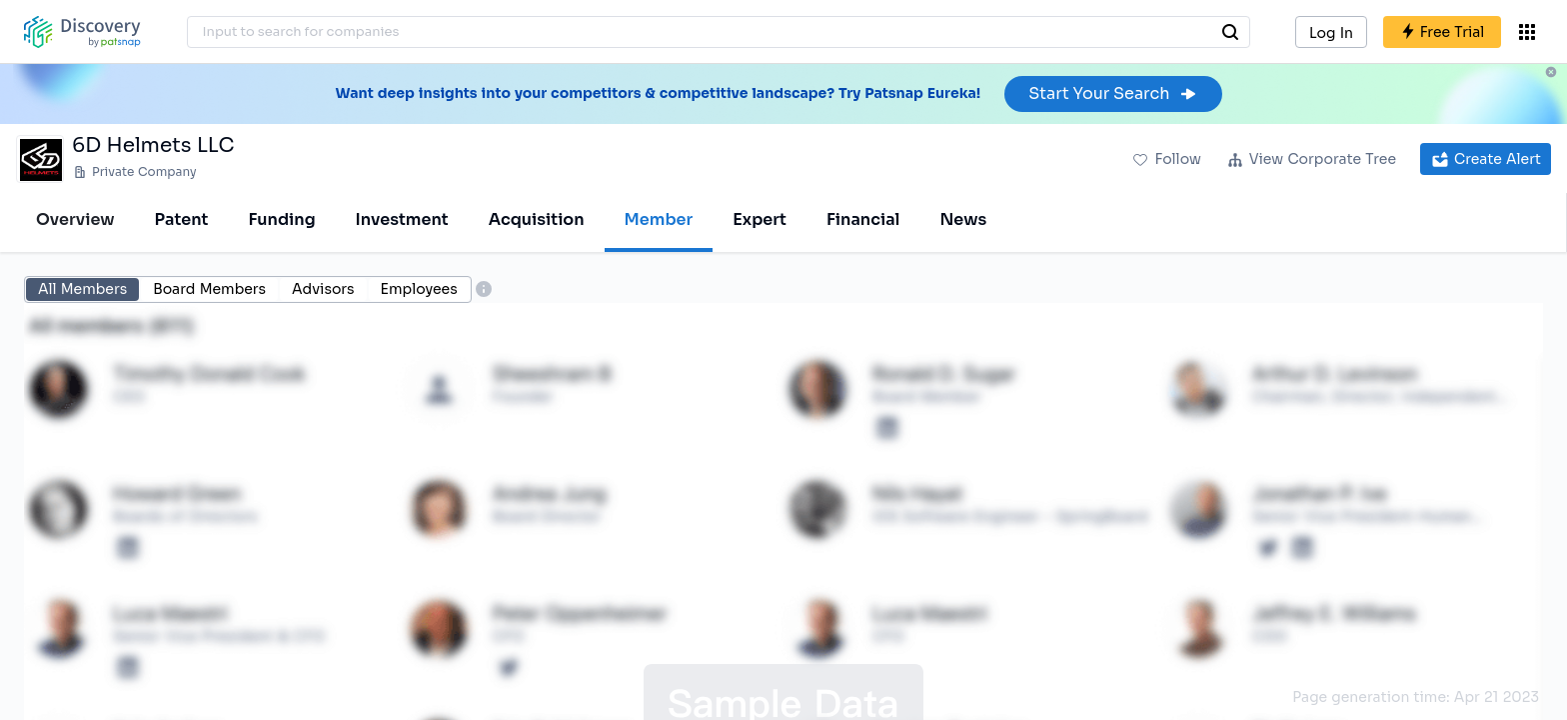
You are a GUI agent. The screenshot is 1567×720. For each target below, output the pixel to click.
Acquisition (537, 219)
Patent (182, 219)
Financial (862, 219)
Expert (759, 219)
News (962, 219)
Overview (75, 219)
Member (659, 219)
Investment (402, 219)
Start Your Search (1112, 93)
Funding (281, 219)
